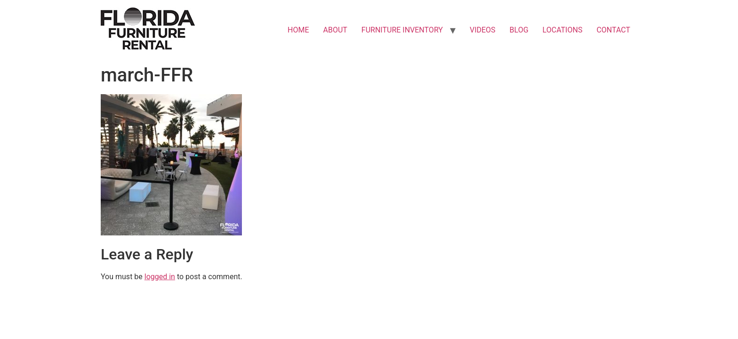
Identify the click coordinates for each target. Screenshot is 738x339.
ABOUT (335, 29)
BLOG (519, 29)
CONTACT (613, 29)
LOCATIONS (563, 29)
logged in (159, 276)
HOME (298, 29)
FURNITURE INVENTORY (402, 29)
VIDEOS (483, 29)
